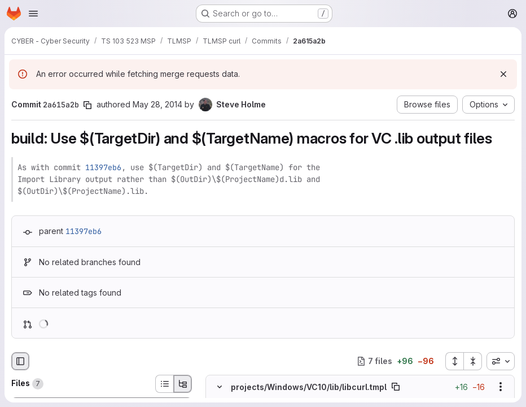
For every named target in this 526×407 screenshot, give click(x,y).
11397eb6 (103, 167)
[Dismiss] (503, 74)
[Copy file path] (395, 386)
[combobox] (500, 361)
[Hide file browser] (20, 361)
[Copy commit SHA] (87, 105)
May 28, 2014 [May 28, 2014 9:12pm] (157, 104)
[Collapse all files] (473, 361)
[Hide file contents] (219, 386)
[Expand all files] (454, 361)
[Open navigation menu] (33, 14)
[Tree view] (183, 384)
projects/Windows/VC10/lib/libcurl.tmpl (309, 386)
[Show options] (500, 386)
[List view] (164, 384)
